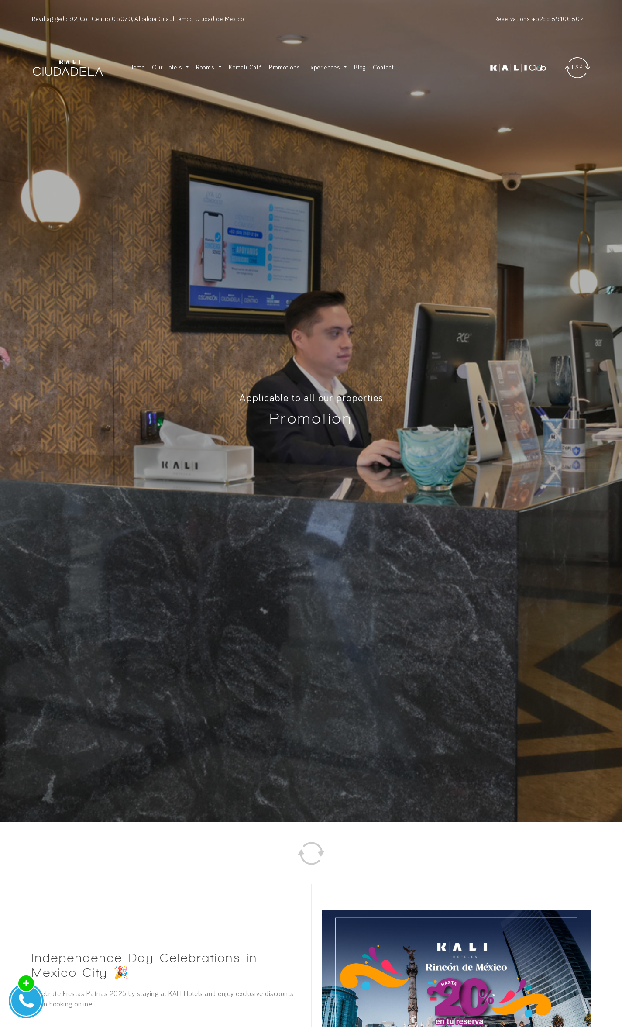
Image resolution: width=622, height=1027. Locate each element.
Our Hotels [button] (168, 68)
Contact (383, 68)
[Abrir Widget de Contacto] (26, 1000)
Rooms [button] (206, 68)
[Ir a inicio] (68, 68)
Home (137, 68)
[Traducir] (577, 68)
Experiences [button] (324, 68)
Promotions (284, 68)
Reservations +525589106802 (539, 19)
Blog (360, 68)
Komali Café (245, 68)
